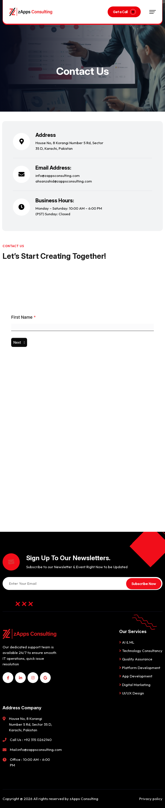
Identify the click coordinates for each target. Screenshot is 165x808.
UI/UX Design (131, 693)
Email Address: (53, 168)
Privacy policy (150, 798)
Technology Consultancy (140, 650)
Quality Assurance (135, 659)
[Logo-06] (30, 12)
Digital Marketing (134, 684)
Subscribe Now (143, 583)
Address (45, 135)
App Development (135, 676)
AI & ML (126, 642)
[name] (8, 677)
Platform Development (139, 667)
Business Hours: (54, 200)
